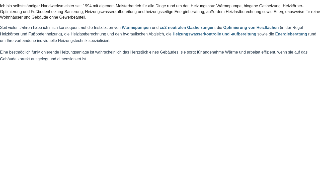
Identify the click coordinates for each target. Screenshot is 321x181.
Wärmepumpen (136, 27)
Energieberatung (291, 34)
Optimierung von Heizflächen (251, 27)
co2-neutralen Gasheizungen (187, 27)
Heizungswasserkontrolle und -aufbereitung (214, 34)
